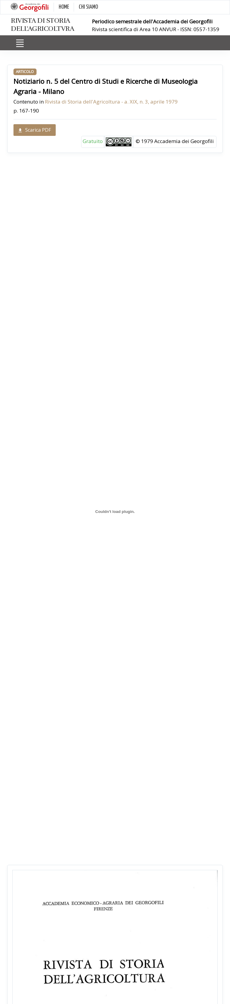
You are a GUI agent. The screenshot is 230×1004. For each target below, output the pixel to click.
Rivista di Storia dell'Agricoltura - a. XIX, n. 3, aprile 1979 (111, 101)
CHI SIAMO (88, 7)
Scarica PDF (34, 130)
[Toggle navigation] (20, 43)
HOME (64, 7)
